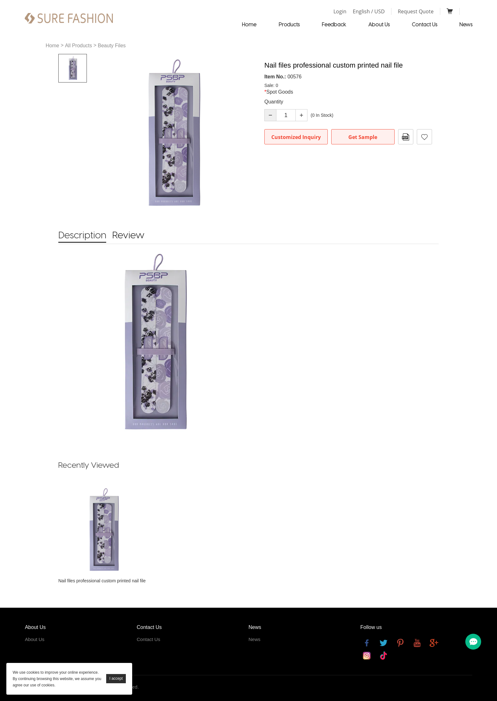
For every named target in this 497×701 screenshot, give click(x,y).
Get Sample (362, 137)
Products (289, 24)
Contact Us (424, 24)
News (465, 24)
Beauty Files (112, 45)
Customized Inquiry (296, 137)
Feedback (334, 24)
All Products (78, 45)
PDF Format (405, 136)
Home (249, 24)
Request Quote (416, 11)
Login (339, 11)
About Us (379, 24)
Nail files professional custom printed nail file (101, 580)
